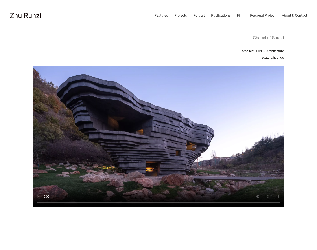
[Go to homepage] (25, 15)
